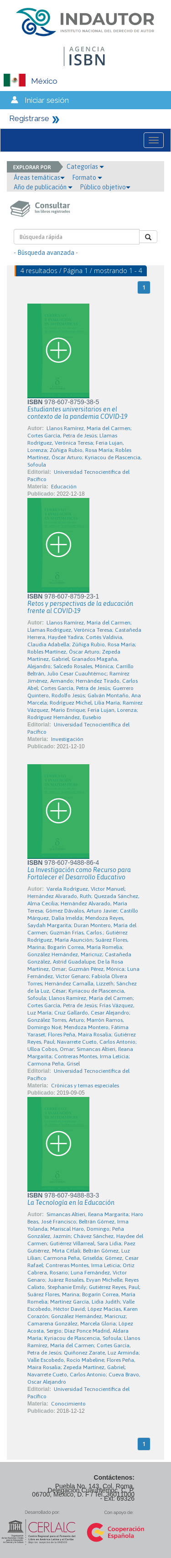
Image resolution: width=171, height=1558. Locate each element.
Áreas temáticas (39, 177)
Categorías (85, 166)
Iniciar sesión (47, 100)
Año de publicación (43, 187)
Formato (87, 177)
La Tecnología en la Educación (70, 1202)
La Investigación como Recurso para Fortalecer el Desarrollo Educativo (79, 873)
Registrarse (29, 118)
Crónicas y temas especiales (85, 1085)
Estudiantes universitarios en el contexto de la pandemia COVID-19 (77, 413)
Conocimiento (68, 1404)
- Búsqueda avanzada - (46, 252)
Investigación (67, 739)
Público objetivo (105, 187)
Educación (64, 486)
